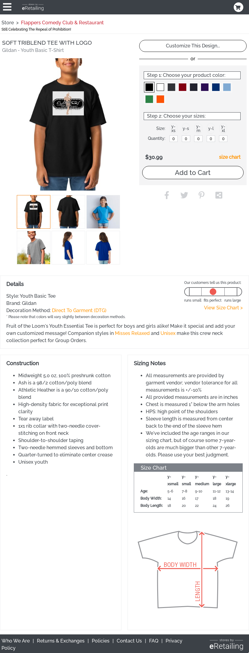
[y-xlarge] (223, 138)
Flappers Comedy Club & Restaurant (62, 23)
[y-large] (211, 138)
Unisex (168, 333)
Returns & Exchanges (61, 641)
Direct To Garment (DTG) (79, 310)
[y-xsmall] (174, 138)
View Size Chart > (223, 308)
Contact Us (129, 641)
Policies (101, 641)
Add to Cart (193, 172)
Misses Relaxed (132, 333)
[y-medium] (198, 138)
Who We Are (16, 641)
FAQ (153, 641)
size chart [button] (230, 157)
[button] (33, 211)
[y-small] (186, 138)
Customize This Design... (193, 46)
